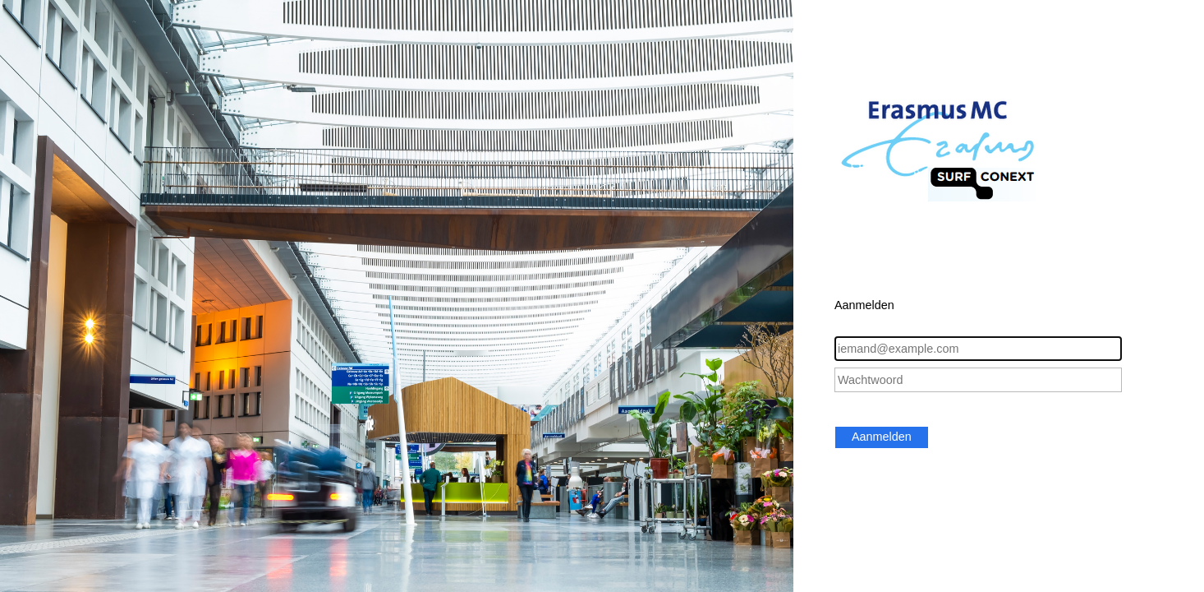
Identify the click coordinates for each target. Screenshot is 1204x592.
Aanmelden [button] (882, 436)
